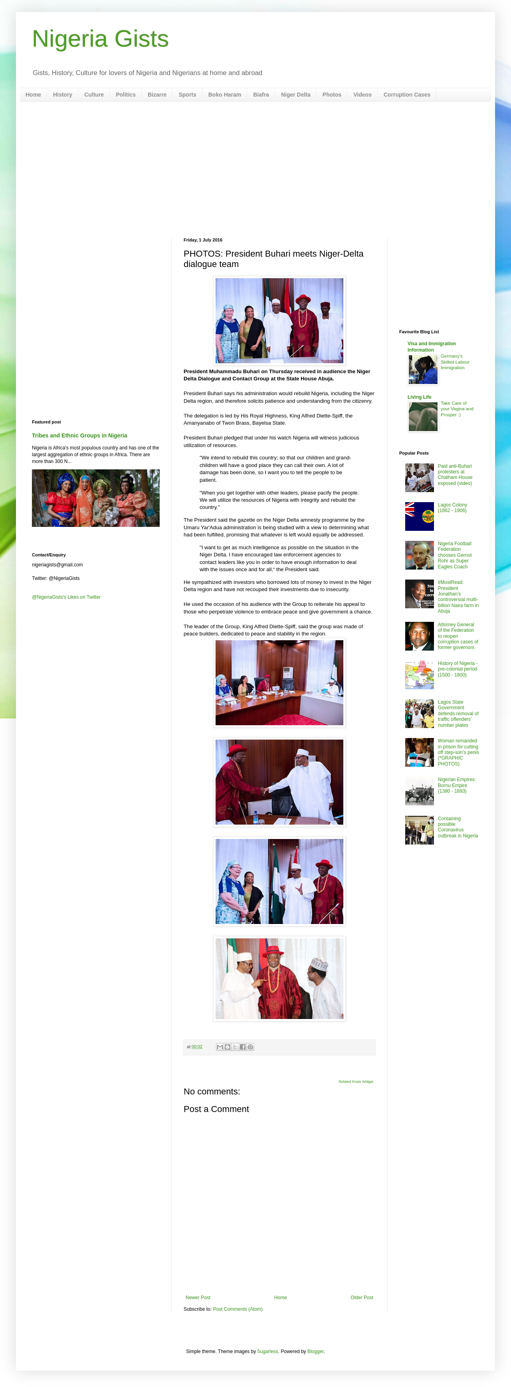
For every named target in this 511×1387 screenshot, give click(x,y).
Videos (362, 94)
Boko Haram (224, 94)
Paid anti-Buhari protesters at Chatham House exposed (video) (455, 474)
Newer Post (198, 1297)
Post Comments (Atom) (238, 1309)
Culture (94, 94)
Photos (332, 94)
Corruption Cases (407, 94)
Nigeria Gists (100, 38)
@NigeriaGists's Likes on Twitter (66, 597)
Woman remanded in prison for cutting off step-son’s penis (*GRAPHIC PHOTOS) (458, 752)
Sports (187, 94)
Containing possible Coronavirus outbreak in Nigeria (458, 827)
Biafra (261, 94)
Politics (126, 94)
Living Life (420, 397)
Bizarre (157, 94)
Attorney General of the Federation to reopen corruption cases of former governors (458, 636)
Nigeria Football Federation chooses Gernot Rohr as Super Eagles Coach (455, 555)
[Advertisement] (255, 170)
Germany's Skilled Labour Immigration (455, 362)
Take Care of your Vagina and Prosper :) (457, 409)
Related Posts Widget (356, 1082)
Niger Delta (296, 94)
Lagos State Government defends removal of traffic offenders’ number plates (458, 713)
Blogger (315, 1351)
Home (33, 94)
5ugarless (267, 1351)
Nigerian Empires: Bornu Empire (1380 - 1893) (457, 785)
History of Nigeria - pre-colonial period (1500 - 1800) (457, 669)
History (62, 94)
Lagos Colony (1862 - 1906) (452, 507)
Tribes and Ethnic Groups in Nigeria (79, 435)
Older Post (362, 1297)
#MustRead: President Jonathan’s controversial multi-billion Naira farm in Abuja (458, 597)
